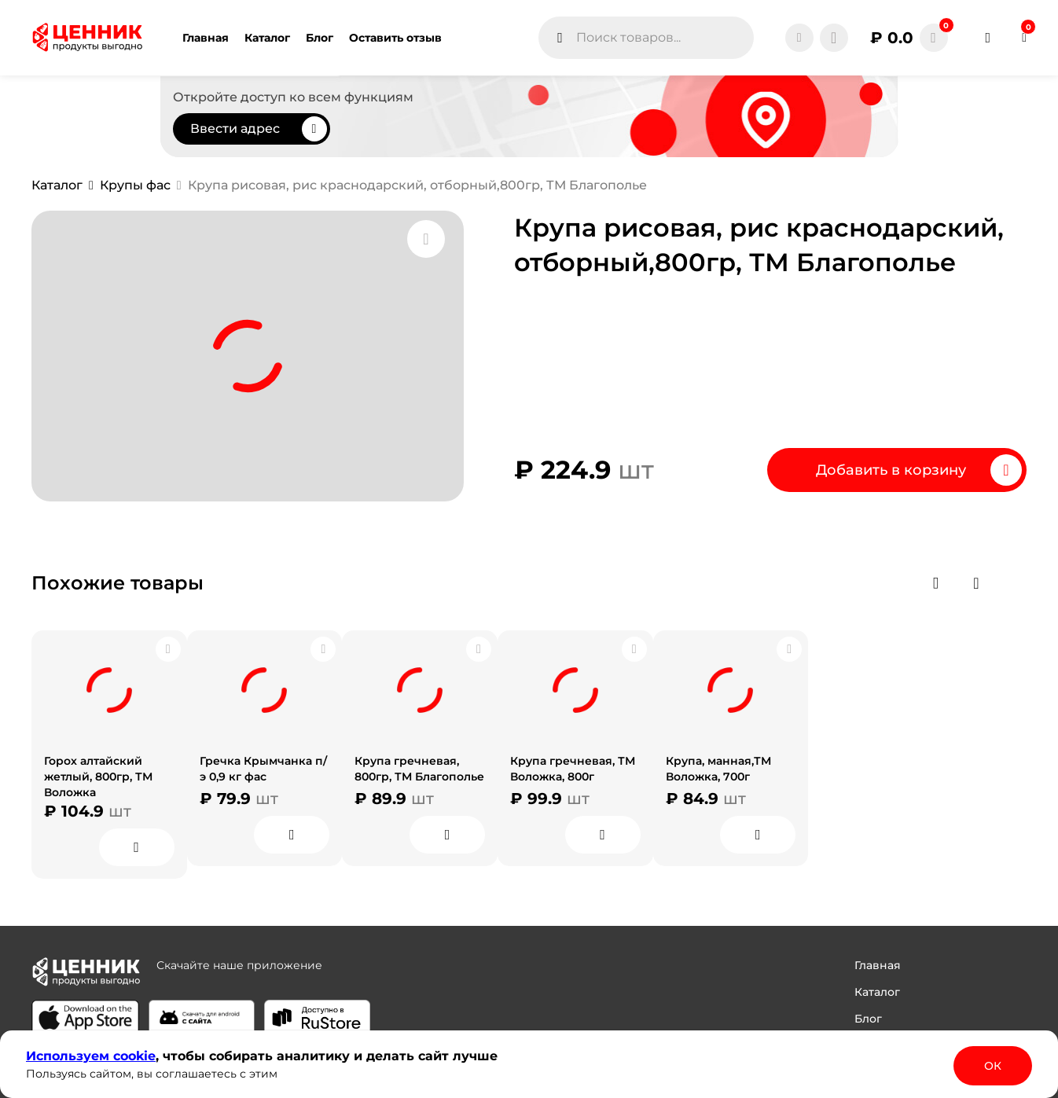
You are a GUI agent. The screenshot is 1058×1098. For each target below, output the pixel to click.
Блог (868, 1019)
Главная (877, 965)
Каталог (877, 992)
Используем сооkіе (91, 1055)
